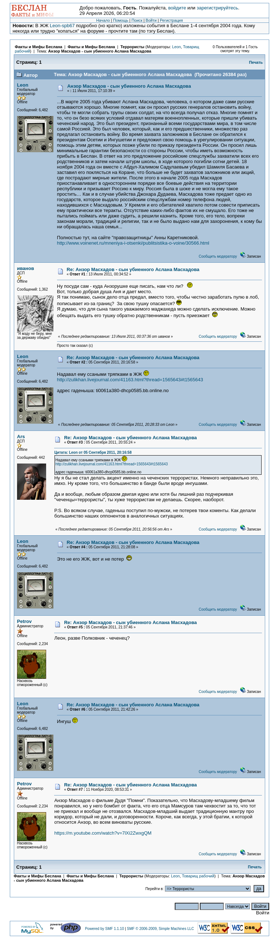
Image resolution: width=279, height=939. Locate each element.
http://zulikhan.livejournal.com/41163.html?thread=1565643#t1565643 (130, 379)
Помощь (120, 20)
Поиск (137, 20)
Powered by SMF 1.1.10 (104, 929)
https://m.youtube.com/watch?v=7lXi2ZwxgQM (102, 833)
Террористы (132, 47)
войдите (177, 8)
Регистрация (171, 20)
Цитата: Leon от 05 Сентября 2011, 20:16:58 (93, 452)
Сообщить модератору (218, 256)
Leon (176, 47)
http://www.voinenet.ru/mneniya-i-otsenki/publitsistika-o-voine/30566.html (133, 243)
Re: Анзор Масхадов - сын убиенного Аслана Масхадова (133, 269)
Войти (151, 20)
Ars (21, 436)
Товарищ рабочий (198, 876)
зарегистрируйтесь (217, 8)
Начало (103, 20)
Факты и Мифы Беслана (38, 47)
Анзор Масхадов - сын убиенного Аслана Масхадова (99, 51)
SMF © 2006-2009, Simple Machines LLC (160, 929)
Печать (256, 62)
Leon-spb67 (62, 25)
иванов (25, 268)
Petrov (24, 621)
